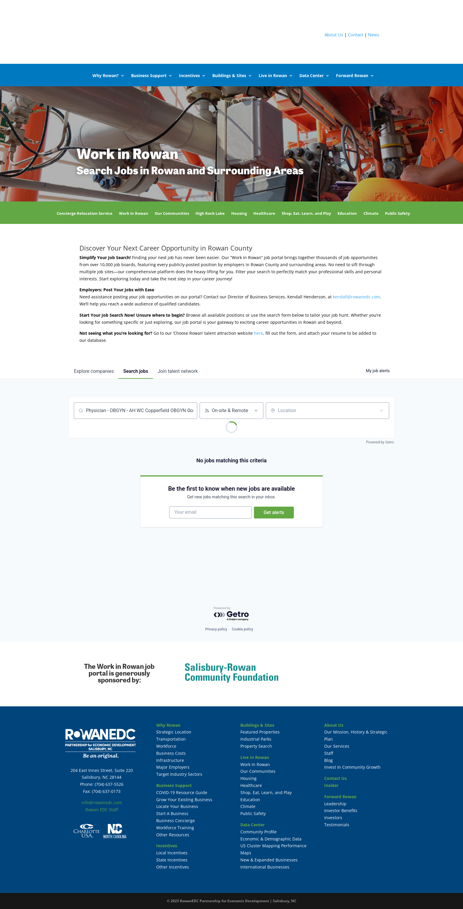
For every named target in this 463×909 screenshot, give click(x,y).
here (258, 333)
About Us (334, 35)
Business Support (149, 75)
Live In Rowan (254, 757)
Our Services (336, 746)
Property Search (256, 746)
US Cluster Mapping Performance (273, 845)
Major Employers (173, 767)
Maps (245, 853)
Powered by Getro (380, 442)
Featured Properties (260, 732)
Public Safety (397, 213)
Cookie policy (242, 629)
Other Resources (172, 835)
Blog (328, 760)
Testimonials (336, 824)
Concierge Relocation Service (85, 213)
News (373, 35)
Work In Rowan (133, 213)
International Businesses (264, 867)
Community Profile (258, 832)
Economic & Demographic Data (270, 839)
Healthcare (264, 213)
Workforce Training (175, 827)
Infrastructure (170, 760)
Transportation (171, 739)
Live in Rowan (273, 75)
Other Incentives (172, 867)
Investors (333, 817)
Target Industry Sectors (179, 774)
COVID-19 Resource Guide (181, 792)
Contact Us (335, 778)
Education (347, 213)
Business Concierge (175, 820)
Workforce (166, 746)
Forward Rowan (352, 75)
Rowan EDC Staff (101, 809)
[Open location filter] (381, 410)
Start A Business (172, 813)
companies (94, 371)
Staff (328, 753)
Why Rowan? (105, 75)
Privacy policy (216, 629)
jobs (135, 371)
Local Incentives (172, 853)
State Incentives (172, 860)
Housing (239, 213)
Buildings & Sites (229, 75)
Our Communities (172, 213)
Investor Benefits (340, 810)
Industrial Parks (255, 739)
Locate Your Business (177, 806)
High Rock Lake (210, 213)
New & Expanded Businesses (269, 860)
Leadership (335, 803)
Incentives (189, 75)
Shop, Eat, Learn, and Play (306, 213)
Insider (331, 785)
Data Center (311, 75)
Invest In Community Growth (352, 767)
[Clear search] (189, 410)
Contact (355, 35)
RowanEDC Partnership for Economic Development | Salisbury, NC (238, 900)
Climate (371, 213)
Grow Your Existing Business (184, 799)
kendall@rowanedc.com (356, 297)
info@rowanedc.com (101, 802)
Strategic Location (173, 732)
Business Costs (171, 753)
